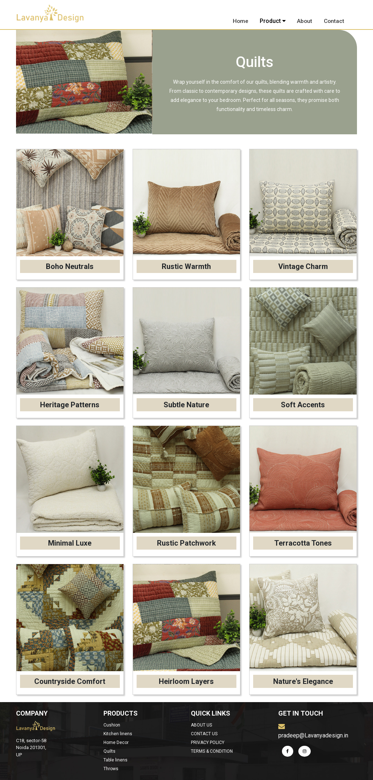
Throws (110, 768)
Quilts (109, 751)
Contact (334, 20)
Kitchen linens (117, 733)
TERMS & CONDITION (212, 751)
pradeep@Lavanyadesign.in (313, 731)
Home (241, 20)
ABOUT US (201, 725)
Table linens (115, 760)
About (305, 20)
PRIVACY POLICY (207, 742)
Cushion (111, 725)
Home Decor (116, 742)
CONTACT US (204, 733)
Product (273, 20)
